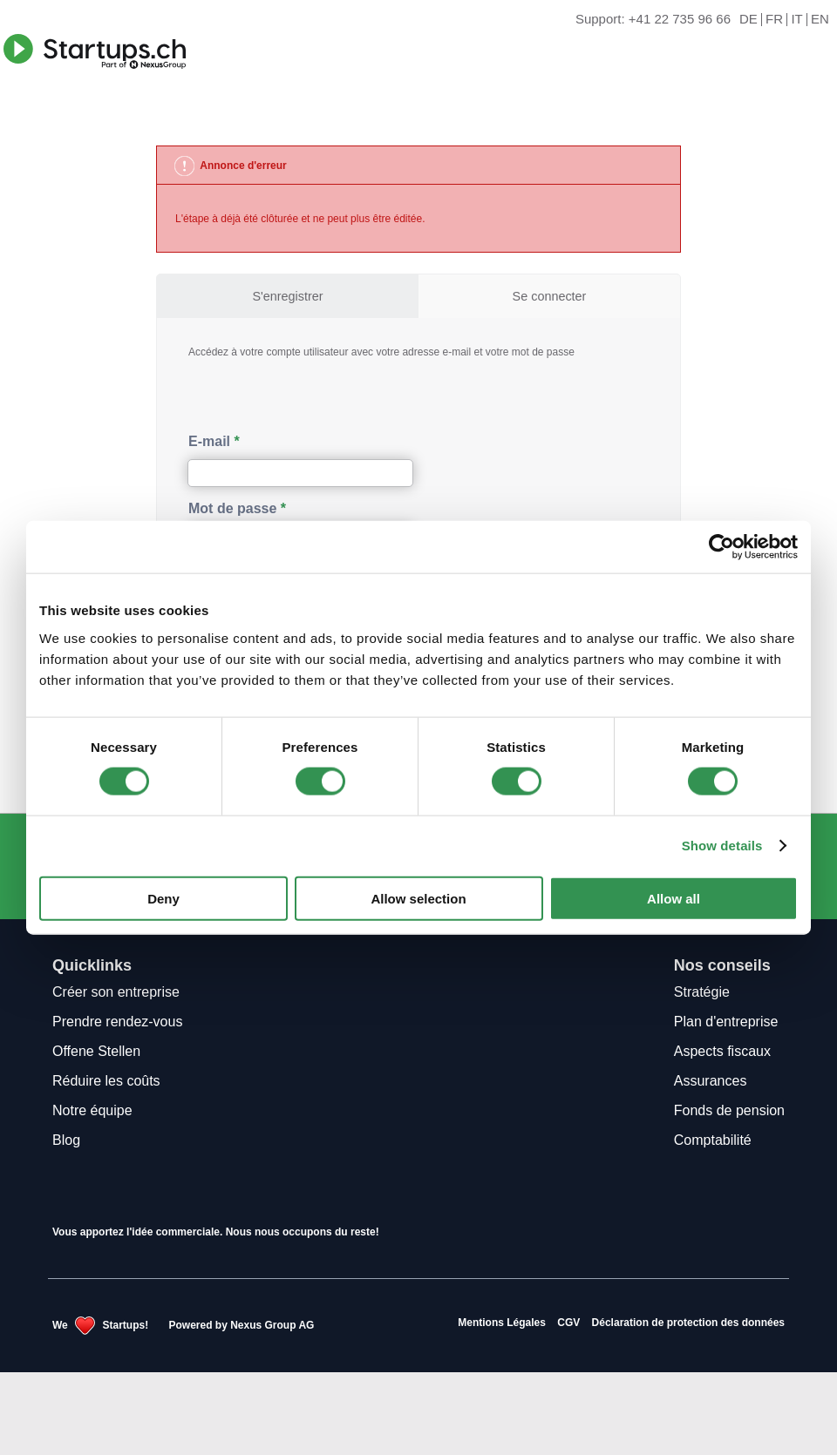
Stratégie (702, 992)
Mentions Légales (502, 1322)
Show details (722, 845)
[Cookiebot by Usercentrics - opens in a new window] (721, 547)
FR (774, 19)
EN (820, 19)
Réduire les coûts (106, 1080)
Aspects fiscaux (722, 1051)
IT (796, 19)
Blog (66, 1140)
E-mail (209, 441)
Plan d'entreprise (726, 1021)
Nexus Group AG (272, 1325)
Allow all (673, 897)
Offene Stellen (96, 1051)
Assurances (710, 1080)
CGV (568, 1322)
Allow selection (418, 897)
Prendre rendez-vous (117, 1021)
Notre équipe (92, 1110)
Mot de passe (232, 508)
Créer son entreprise (116, 992)
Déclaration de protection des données (688, 1322)
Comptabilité (713, 1140)
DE (748, 19)
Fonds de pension (729, 1110)
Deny (163, 897)
